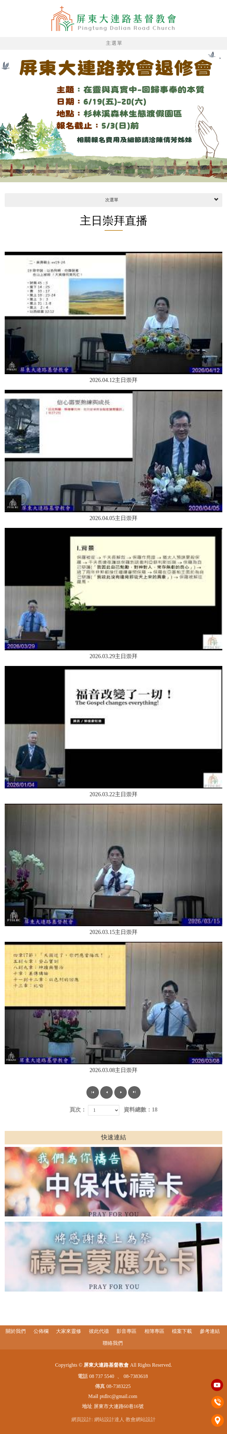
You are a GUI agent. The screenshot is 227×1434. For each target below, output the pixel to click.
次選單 (161, 200)
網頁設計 (81, 1419)
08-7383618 (136, 1376)
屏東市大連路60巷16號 (119, 1406)
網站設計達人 (109, 1419)
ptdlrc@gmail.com (118, 1396)
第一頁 (92, 1092)
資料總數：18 (140, 1109)
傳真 (100, 1386)
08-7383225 (118, 1386)
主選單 (114, 43)
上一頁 (106, 1092)
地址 (217, 1420)
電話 (217, 1402)
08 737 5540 (101, 1376)
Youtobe (217, 1385)
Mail (93, 1396)
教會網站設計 (141, 1419)
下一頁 (120, 1092)
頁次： (78, 1109)
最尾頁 (134, 1092)
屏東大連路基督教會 (113, 18)
